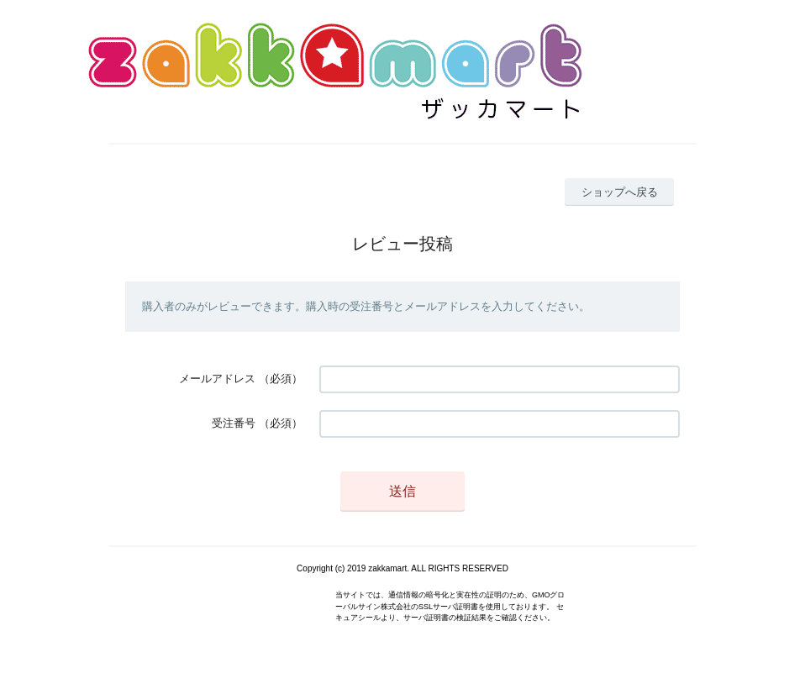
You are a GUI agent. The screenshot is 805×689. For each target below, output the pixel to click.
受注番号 (233, 423)
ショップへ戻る (619, 192)
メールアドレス (217, 378)
